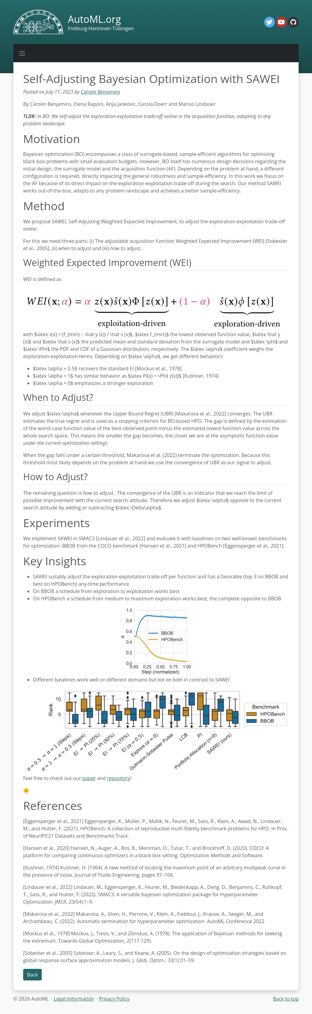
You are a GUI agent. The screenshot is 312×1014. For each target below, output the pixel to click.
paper (89, 778)
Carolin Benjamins (100, 91)
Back (32, 974)
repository (118, 778)
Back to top (286, 998)
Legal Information (74, 998)
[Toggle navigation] (22, 53)
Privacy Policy (114, 998)
